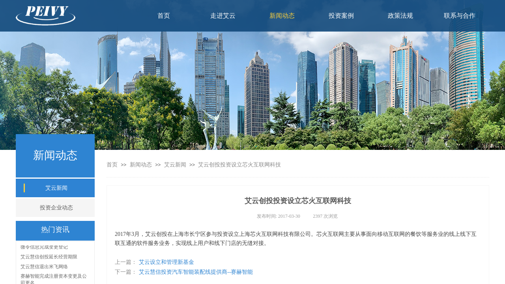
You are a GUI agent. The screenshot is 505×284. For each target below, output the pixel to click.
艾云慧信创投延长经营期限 (49, 257)
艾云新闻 (175, 165)
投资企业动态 (56, 208)
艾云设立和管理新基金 (154, 262)
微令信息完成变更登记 (44, 247)
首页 (112, 165)
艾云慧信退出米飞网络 (44, 267)
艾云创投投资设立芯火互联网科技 (239, 165)
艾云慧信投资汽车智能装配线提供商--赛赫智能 (184, 272)
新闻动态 (141, 165)
